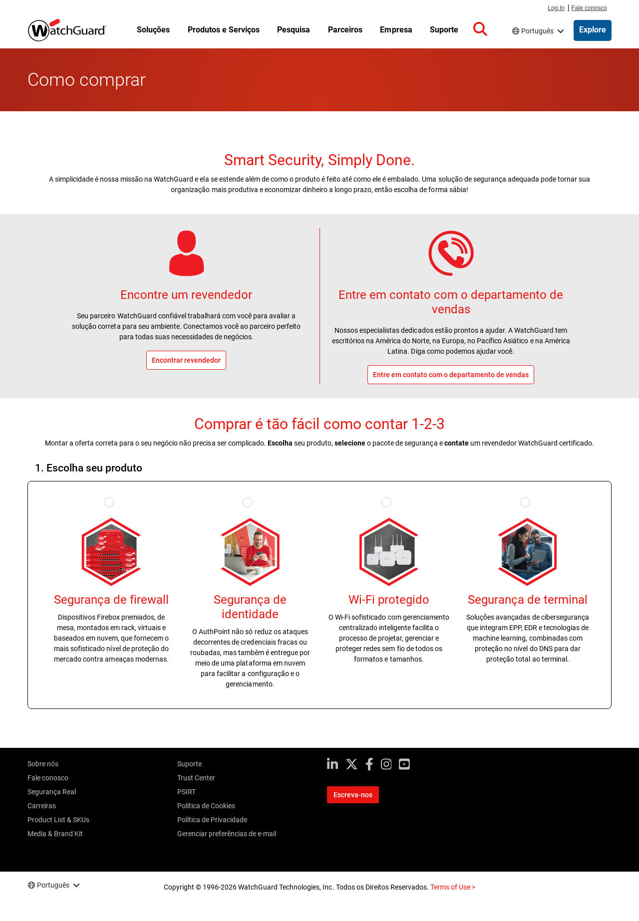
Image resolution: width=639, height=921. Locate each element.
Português (537, 31)
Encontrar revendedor (186, 360)
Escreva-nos (352, 795)
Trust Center (196, 778)
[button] (480, 29)
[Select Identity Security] (250, 501)
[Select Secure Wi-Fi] (388, 501)
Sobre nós (42, 764)
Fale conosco (589, 8)
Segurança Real (51, 792)
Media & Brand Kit (55, 834)
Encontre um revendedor (186, 295)
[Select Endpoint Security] (527, 501)
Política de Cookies (206, 806)
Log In (556, 8)
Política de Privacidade (212, 820)
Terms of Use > (452, 887)
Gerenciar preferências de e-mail (226, 834)
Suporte (189, 764)
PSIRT (186, 792)
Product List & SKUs (58, 820)
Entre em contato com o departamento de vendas (451, 302)
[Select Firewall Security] (111, 501)
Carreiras (41, 806)
